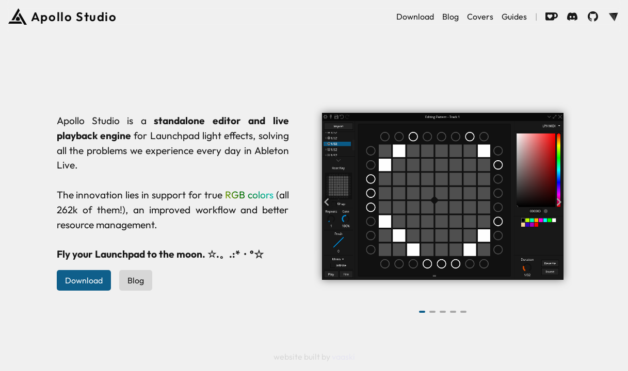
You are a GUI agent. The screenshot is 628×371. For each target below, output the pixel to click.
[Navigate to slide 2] (432, 312)
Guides (514, 16)
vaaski (343, 356)
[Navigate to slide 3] (443, 312)
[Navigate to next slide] (559, 202)
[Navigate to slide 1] (422, 312)
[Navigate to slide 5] (463, 312)
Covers (480, 16)
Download (415, 16)
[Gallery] (443, 202)
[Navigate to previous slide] (326, 202)
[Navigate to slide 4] (453, 312)
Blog (450, 16)
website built (297, 356)
